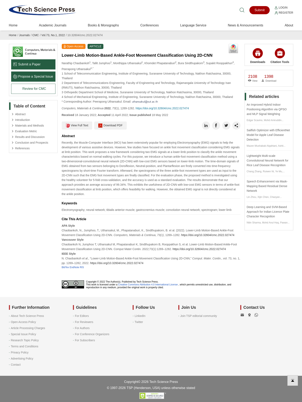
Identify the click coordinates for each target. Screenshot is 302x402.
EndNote (74, 267)
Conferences (149, 25)
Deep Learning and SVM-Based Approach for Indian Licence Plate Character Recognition (268, 211)
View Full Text (77, 126)
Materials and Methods (29, 125)
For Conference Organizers (92, 334)
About (289, 25)
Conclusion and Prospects (31, 142)
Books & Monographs (103, 25)
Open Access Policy (23, 322)
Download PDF (110, 126)
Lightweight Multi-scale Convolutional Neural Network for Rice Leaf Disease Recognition (267, 160)
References (22, 148)
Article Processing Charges (28, 328)
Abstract (20, 114)
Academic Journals (52, 25)
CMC (35, 35)
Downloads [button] (257, 56)
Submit (259, 10)
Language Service (193, 25)
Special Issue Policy (23, 334)
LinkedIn (140, 315)
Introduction (22, 119)
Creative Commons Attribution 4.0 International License (148, 284)
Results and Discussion (30, 137)
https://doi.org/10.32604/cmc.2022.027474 (162, 108)
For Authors (82, 328)
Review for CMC (34, 88)
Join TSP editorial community (198, 315)
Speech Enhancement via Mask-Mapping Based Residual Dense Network (267, 186)
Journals (24, 35)
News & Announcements (245, 25)
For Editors (82, 315)
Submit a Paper (27, 64)
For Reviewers (84, 322)
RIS (82, 267)
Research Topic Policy (25, 340)
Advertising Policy (22, 358)
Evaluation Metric (26, 131)
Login (281, 7)
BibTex (65, 267)
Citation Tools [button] (280, 56)
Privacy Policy (19, 352)
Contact (16, 364)
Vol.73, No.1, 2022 (53, 35)
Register (284, 12)
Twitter (139, 322)
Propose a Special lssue (33, 76)
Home (13, 25)
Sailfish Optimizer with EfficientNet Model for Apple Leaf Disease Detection (268, 135)
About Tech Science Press (27, 315)
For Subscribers (85, 340)
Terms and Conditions (24, 346)
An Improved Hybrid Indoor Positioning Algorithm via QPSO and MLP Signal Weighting (267, 109)
